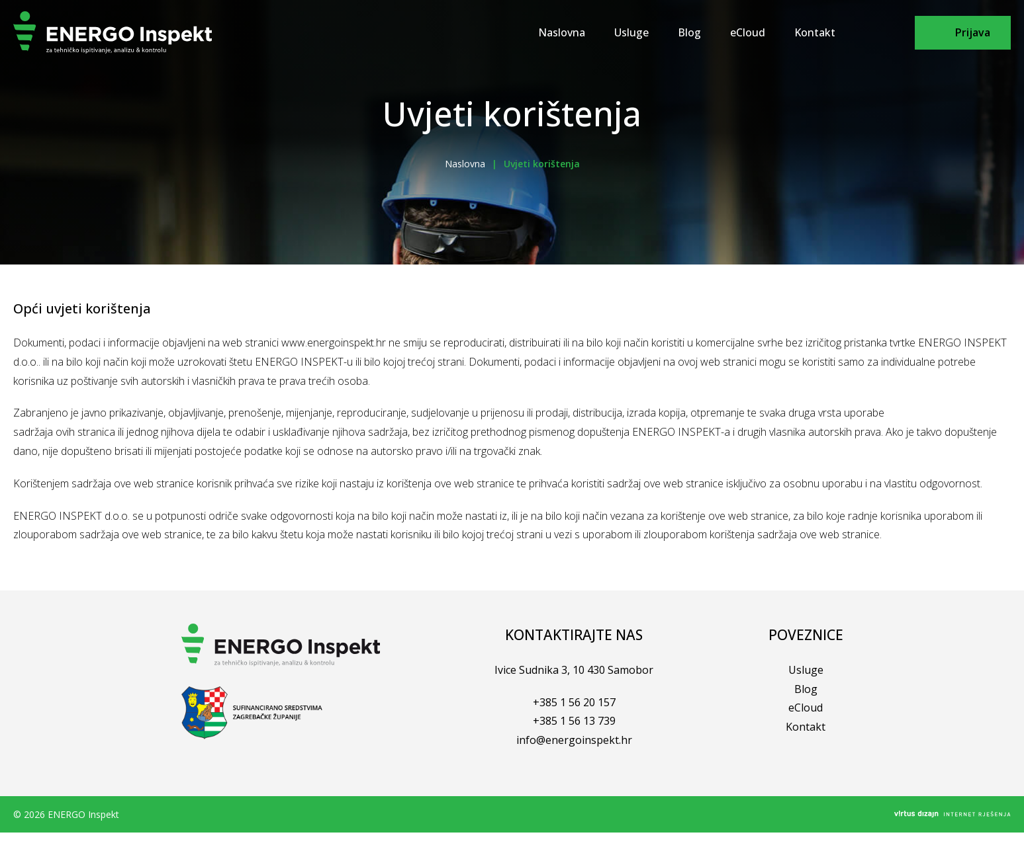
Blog (689, 32)
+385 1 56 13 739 (574, 720)
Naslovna (561, 32)
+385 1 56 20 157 (574, 702)
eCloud (747, 32)
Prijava (972, 32)
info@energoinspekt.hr (574, 740)
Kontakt (814, 32)
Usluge (631, 32)
